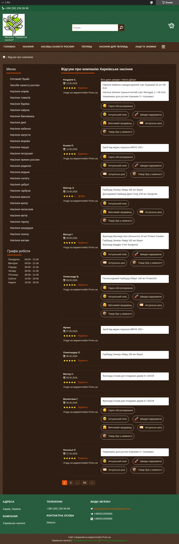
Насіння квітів (18, 215)
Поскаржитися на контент (85, 540)
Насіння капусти (20, 134)
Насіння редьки (20, 172)
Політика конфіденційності (113, 540)
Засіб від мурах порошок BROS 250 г (123, 147)
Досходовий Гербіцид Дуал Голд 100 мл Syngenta (130, 194)
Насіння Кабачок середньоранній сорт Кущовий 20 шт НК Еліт (134, 86)
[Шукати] (121, 27)
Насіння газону (19, 234)
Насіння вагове (19, 240)
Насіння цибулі (19, 184)
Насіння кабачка (20, 128)
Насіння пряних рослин (24, 159)
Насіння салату (19, 178)
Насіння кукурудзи (21, 227)
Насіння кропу (19, 203)
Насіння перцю (19, 147)
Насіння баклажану (22, 116)
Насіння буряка (19, 103)
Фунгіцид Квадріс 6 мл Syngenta (120, 244)
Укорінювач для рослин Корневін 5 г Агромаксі (128, 96)
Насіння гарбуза (20, 190)
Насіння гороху (19, 221)
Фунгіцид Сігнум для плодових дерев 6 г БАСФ (128, 375)
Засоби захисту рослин (24, 85)
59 (84, 482)
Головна (9, 46)
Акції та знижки (145, 46)
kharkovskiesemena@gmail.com (112, 508)
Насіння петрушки (21, 153)
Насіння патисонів (21, 209)
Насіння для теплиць (113, 46)
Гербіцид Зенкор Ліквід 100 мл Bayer (123, 189)
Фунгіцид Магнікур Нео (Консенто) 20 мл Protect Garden (133, 236)
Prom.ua (106, 537)
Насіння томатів (20, 97)
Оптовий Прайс (20, 78)
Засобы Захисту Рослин (57, 46)
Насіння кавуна (19, 110)
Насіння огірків (19, 91)
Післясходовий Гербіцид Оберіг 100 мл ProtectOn (130, 278)
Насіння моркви (20, 141)
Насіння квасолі (20, 196)
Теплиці (86, 46)
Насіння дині (18, 122)
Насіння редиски (20, 165)
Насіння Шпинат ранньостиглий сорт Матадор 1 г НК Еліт (134, 92)
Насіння (28, 46)
